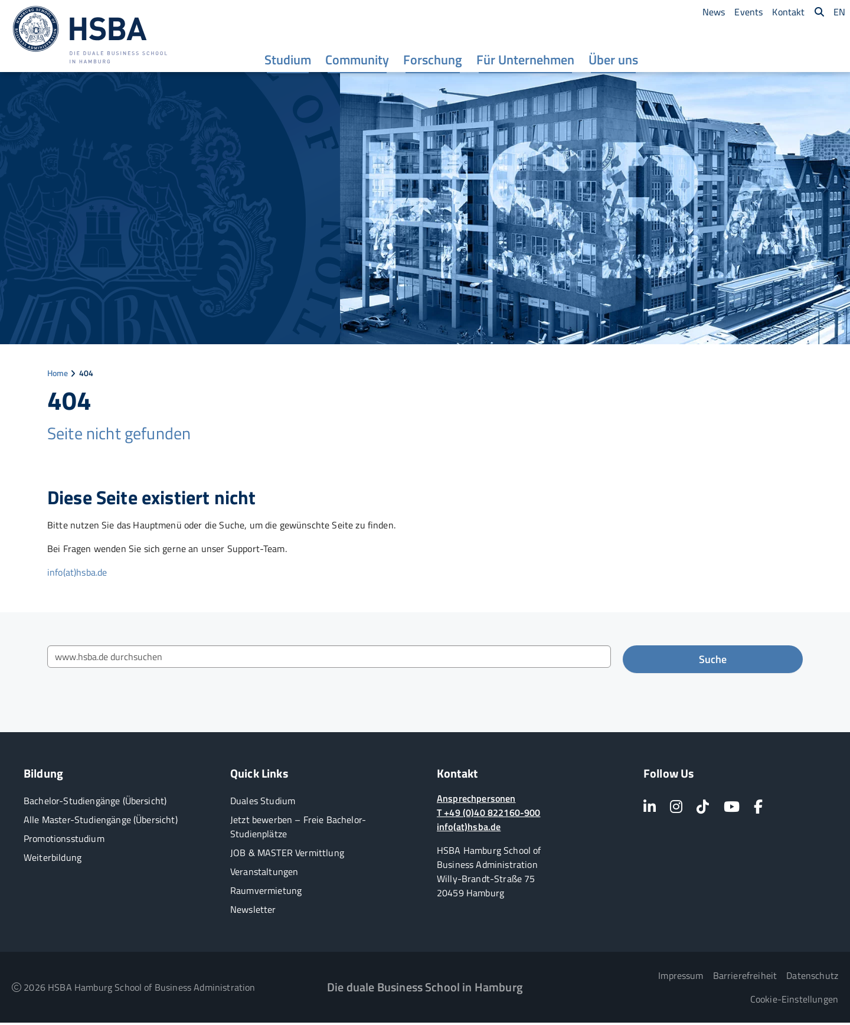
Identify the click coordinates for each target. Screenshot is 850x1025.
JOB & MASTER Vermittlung (287, 855)
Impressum (680, 978)
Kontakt (788, 12)
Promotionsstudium (64, 841)
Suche (713, 662)
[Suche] (819, 11)
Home (57, 375)
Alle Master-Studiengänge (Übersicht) (101, 822)
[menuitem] (290, 62)
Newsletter (253, 912)
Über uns (616, 63)
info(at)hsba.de (77, 574)
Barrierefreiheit (745, 978)
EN (839, 12)
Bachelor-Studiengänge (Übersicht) (95, 803)
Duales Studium (262, 803)
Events (748, 12)
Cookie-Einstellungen (794, 1001)
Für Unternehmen (528, 63)
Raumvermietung (266, 893)
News (713, 12)
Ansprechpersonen (476, 801)
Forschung (435, 63)
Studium (290, 63)
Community (360, 63)
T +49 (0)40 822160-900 (489, 815)
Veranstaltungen (264, 874)
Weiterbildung (52, 860)
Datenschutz (812, 978)
